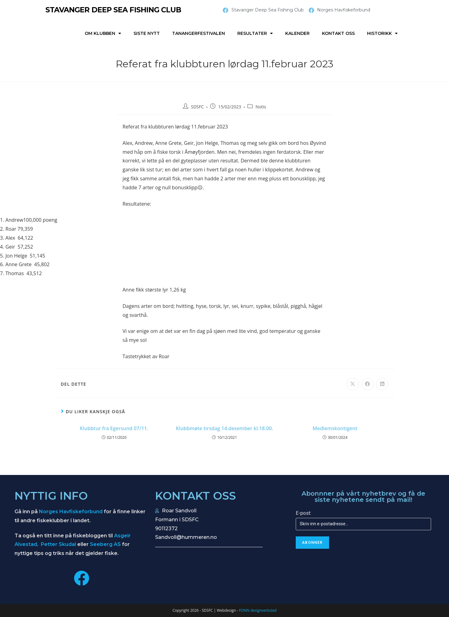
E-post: (303, 513)
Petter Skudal (58, 544)
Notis (261, 107)
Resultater (255, 33)
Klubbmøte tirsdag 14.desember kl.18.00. (224, 428)
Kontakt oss (338, 33)
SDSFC (197, 107)
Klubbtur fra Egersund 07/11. (114, 428)
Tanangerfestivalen (198, 33)
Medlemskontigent (334, 428)
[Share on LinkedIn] (382, 384)
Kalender (297, 33)
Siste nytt (146, 33)
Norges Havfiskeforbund (71, 511)
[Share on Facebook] (367, 384)
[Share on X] (352, 384)
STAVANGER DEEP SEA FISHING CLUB (114, 9)
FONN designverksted (257, 610)
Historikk (382, 33)
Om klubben (103, 33)
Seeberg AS (105, 544)
